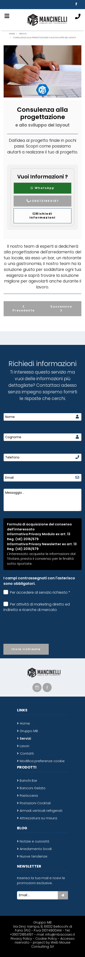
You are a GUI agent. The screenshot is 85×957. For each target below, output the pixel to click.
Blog (22, 828)
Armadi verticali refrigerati (41, 810)
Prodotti (26, 767)
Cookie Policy (46, 938)
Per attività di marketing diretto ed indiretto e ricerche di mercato (36, 607)
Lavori (24, 746)
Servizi (25, 738)
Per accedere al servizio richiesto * (36, 592)
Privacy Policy (22, 938)
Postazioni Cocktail (35, 803)
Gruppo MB (29, 731)
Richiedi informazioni (42, 215)
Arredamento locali (36, 849)
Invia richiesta (26, 649)
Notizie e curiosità (34, 841)
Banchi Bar (28, 780)
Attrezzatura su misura (38, 818)
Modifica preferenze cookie (42, 761)
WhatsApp (42, 188)
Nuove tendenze (33, 856)
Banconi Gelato (33, 788)
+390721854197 (42, 201)
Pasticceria (29, 795)
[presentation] (42, 631)
